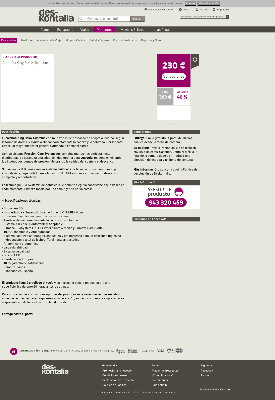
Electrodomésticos (125, 40)
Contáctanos (160, 380)
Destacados (8, 40)
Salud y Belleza (99, 40)
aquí (176, 169)
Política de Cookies (114, 385)
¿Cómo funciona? (163, 375)
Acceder (204, 9)
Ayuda (186, 9)
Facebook (207, 370)
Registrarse (222, 9)
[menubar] (82, 41)
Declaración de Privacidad (118, 380)
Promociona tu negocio (160, 9)
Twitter (205, 375)
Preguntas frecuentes (165, 370)
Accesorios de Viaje (49, 40)
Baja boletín (159, 385)
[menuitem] (8, 40)
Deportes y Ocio (151, 40)
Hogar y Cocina (75, 40)
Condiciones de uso (114, 375)
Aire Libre (26, 40)
